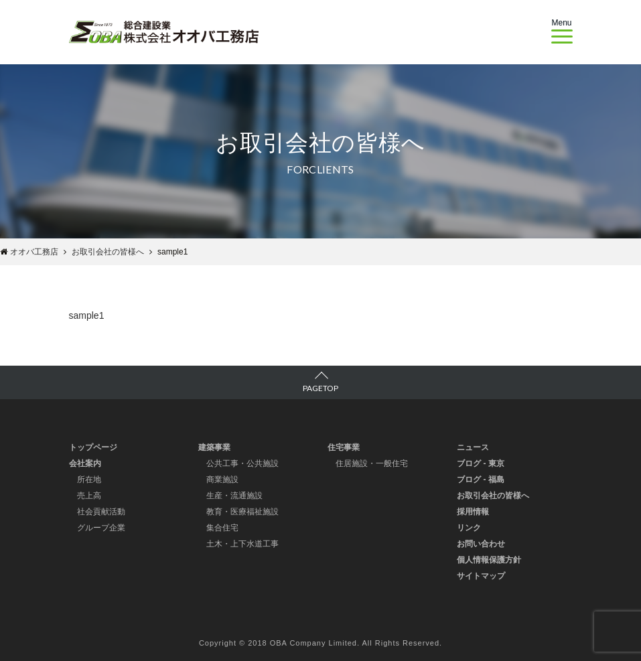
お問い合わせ (481, 543)
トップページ (93, 447)
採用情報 (473, 511)
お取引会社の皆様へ (493, 495)
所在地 (89, 479)
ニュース (473, 447)
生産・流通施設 (234, 495)
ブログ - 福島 (480, 479)
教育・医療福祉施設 (242, 511)
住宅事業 (344, 447)
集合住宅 (222, 527)
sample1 (86, 315)
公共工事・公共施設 (242, 463)
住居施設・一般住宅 (372, 463)
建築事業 (214, 447)
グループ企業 (101, 527)
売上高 (89, 495)
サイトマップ (481, 576)
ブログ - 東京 (480, 463)
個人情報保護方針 (489, 560)
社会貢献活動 (101, 511)
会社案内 (85, 463)
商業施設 (222, 479)
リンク (469, 527)
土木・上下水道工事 (242, 543)
